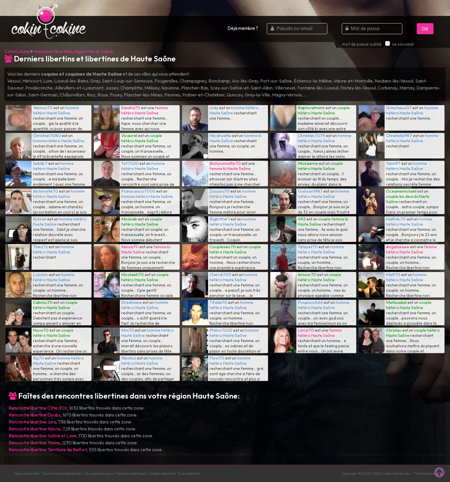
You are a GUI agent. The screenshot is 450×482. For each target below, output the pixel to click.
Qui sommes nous (99, 473)
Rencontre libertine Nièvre (34, 429)
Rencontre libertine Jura (32, 422)
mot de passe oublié (361, 44)
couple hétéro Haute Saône (324, 110)
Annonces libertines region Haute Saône (73, 51)
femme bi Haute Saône (230, 168)
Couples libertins (161, 473)
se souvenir (399, 44)
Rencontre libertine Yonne (34, 443)
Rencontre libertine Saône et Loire (42, 436)
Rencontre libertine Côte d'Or (38, 408)
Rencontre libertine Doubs (34, 415)
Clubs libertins (189, 473)
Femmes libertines (130, 473)
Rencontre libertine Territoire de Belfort (48, 449)
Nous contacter (26, 473)
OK (425, 29)
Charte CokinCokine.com (61, 473)
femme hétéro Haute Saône (144, 110)
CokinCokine (17, 51)
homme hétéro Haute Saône (56, 110)
